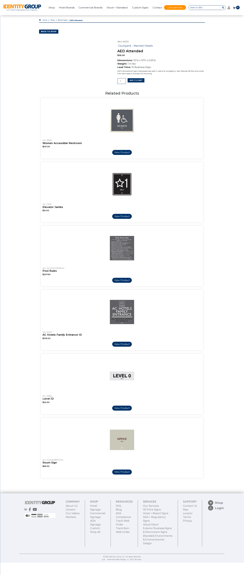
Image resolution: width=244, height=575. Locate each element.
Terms (187, 553)
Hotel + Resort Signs (154, 550)
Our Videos (72, 550)
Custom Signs (139, 7)
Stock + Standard (115, 7)
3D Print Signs (150, 546)
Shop (50, 7)
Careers (70, 546)
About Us (71, 543)
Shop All (95, 567)
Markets (70, 553)
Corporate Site (173, 7)
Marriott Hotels (141, 48)
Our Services (149, 543)
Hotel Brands (65, 7)
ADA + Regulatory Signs (155, 553)
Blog (117, 546)
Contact (156, 7)
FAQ (117, 543)
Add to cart (136, 83)
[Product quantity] (121, 83)
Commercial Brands (89, 7)
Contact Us (190, 543)
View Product (122, 180)
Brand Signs (61, 23)
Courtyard (123, 48)
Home (44, 23)
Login (216, 547)
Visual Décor (149, 557)
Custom (94, 564)
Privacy (188, 557)
